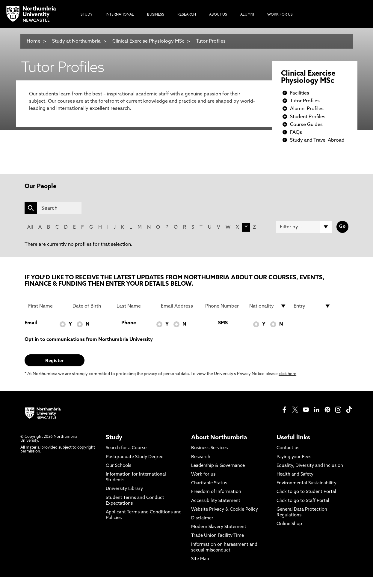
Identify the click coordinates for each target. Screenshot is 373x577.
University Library (124, 489)
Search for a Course (126, 448)
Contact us (288, 448)
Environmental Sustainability (306, 483)
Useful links (293, 438)
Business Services (209, 448)
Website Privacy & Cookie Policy (224, 509)
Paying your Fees (294, 457)
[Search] (59, 208)
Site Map (200, 559)
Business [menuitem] (155, 15)
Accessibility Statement (215, 501)
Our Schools (118, 466)
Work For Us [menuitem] (280, 15)
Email (31, 323)
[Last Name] (135, 306)
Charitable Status (209, 483)
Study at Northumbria (76, 41)
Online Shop (289, 524)
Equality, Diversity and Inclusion (310, 466)
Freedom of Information (216, 492)
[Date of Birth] (91, 306)
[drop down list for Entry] (312, 306)
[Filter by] (304, 227)
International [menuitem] (120, 15)
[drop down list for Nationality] (267, 306)
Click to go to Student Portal (306, 492)
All (30, 227)
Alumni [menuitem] (247, 15)
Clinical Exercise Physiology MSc (148, 41)
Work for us (203, 474)
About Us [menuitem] (218, 15)
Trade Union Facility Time (217, 535)
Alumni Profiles (307, 109)
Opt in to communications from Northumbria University (89, 339)
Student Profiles (307, 117)
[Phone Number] (223, 306)
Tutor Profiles (211, 41)
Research (200, 457)
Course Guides (306, 124)
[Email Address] (179, 306)
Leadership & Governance (218, 466)
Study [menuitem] (87, 15)
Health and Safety (295, 474)
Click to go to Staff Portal (303, 501)
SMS (223, 323)
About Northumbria (219, 438)
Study (114, 438)
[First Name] (46, 306)
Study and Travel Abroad (317, 140)
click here (287, 374)
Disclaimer (202, 518)
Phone (128, 323)
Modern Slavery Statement (218, 527)
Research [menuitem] (186, 15)
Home (33, 41)
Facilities (299, 93)
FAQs (296, 132)
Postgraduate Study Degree (134, 457)
